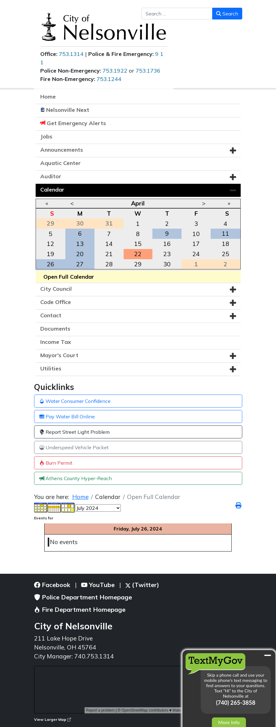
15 (138, 243)
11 (225, 233)
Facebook (52, 585)
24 (196, 254)
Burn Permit (55, 463)
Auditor (50, 176)
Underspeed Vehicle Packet (74, 447)
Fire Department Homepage (79, 609)
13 (80, 243)
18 (225, 243)
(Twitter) (142, 585)
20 (80, 254)
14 (109, 243)
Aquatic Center (60, 163)
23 (167, 254)
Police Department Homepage (83, 597)
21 (109, 254)
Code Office (55, 302)
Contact (50, 315)
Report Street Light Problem (74, 432)
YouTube (98, 585)
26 (50, 264)
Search (227, 14)
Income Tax (55, 341)
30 (167, 264)
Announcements (61, 149)
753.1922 (115, 70)
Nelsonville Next (67, 109)
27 (80, 264)
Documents (55, 328)
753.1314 (71, 53)
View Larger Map (52, 719)
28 (109, 264)
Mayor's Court (59, 355)
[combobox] (177, 13)
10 (196, 234)
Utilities (50, 368)
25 (225, 254)
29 (138, 264)
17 (196, 243)
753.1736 (148, 70)
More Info (228, 722)
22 (138, 254)
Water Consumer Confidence (75, 401)
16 (167, 243)
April (138, 203)
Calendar (52, 189)
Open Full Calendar (68, 276)
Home (48, 96)
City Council (56, 288)
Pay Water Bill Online (67, 416)
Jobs (46, 136)
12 (50, 243)
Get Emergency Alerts (76, 123)
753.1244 (109, 78)
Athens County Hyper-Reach (75, 478)
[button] (233, 150)
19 (50, 254)
